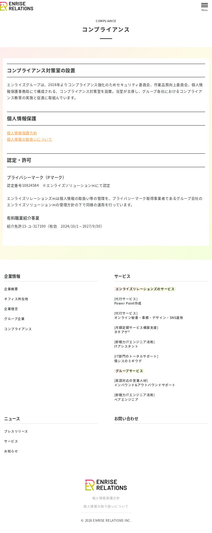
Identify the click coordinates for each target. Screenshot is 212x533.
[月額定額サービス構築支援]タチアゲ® (136, 329)
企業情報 (12, 276)
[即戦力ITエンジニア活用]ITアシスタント (134, 344)
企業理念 (11, 309)
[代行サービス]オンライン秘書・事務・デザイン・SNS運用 (148, 315)
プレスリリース (16, 431)
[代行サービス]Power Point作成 (128, 301)
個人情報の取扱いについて (29, 139)
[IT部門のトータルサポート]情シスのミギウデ (136, 358)
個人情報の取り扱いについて (106, 506)
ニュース (12, 418)
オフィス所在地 (16, 299)
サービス (122, 276)
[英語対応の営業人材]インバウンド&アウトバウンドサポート (145, 382)
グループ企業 (14, 318)
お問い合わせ (126, 418)
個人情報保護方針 (22, 132)
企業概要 (11, 289)
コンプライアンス (18, 329)
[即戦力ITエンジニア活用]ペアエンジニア (134, 397)
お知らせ (11, 451)
